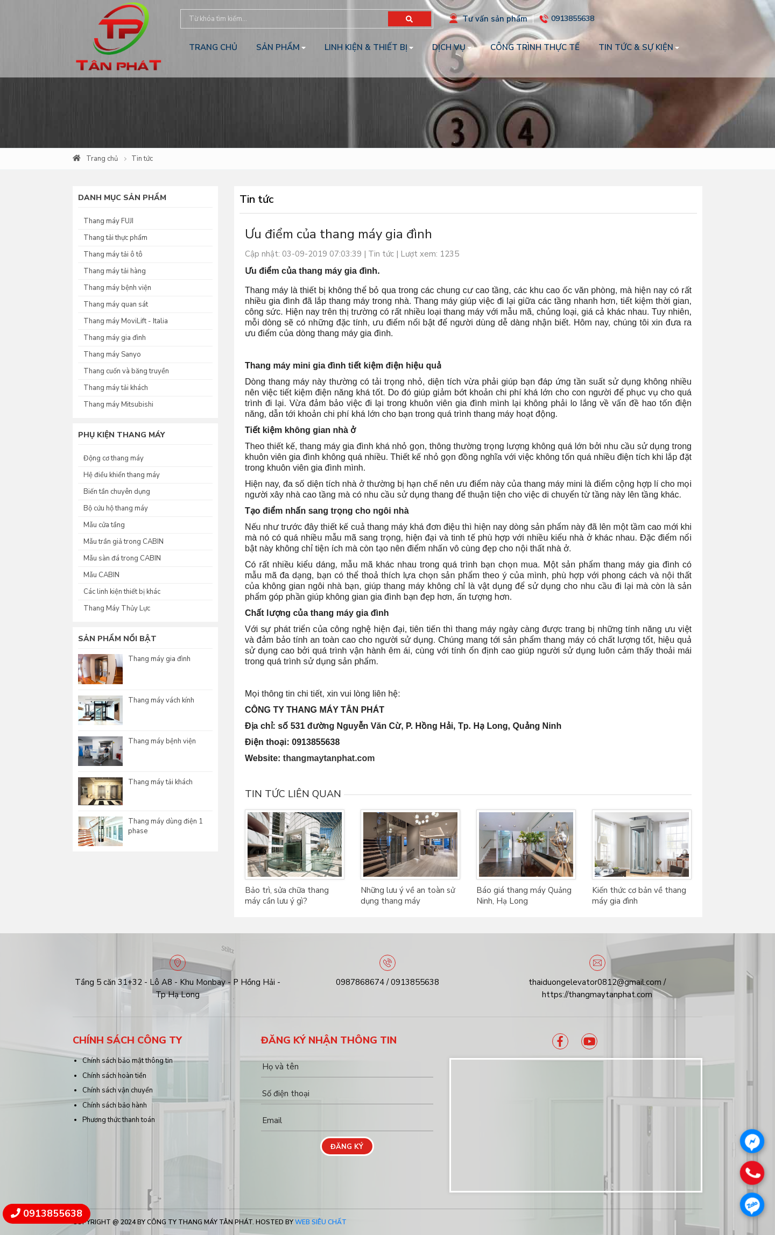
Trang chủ (213, 47)
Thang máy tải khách (115, 388)
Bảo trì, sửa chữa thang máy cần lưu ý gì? (287, 895)
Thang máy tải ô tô (113, 254)
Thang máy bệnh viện (117, 288)
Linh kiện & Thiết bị (366, 47)
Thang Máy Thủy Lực (116, 608)
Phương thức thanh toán (118, 1120)
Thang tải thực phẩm (115, 238)
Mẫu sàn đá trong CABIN (122, 558)
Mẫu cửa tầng (104, 525)
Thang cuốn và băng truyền (126, 371)
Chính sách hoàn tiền (114, 1076)
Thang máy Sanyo (112, 354)
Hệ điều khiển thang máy (121, 475)
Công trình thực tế (535, 47)
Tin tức (142, 159)
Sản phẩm (278, 47)
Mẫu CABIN (101, 575)
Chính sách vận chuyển (117, 1090)
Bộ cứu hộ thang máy (115, 508)
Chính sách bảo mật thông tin (127, 1061)
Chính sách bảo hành (114, 1105)
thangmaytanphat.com (329, 758)
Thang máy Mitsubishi (118, 404)
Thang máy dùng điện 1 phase (165, 826)
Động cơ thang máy (113, 458)
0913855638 (572, 18)
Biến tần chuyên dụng (116, 491)
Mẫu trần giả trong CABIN (123, 541)
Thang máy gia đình (114, 338)
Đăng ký (346, 1147)
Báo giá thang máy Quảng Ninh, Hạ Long (524, 895)
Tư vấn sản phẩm (494, 18)
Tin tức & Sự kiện (635, 47)
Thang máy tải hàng (114, 271)
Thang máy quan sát (115, 304)
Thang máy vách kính (161, 700)
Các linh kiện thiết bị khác (121, 592)
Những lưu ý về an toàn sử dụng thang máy (408, 895)
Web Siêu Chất (321, 1222)
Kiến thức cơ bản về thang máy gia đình (639, 895)
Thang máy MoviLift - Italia (125, 321)
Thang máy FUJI (108, 221)
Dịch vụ (449, 47)
